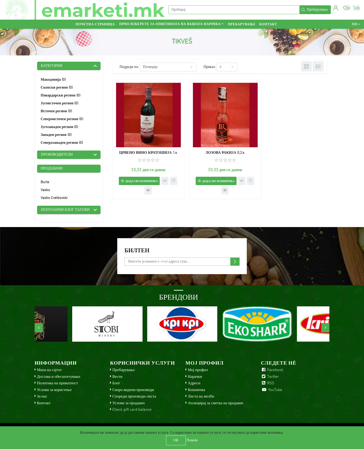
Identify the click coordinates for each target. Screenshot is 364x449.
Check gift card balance (132, 410)
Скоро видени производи (133, 390)
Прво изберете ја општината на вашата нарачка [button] (170, 24)
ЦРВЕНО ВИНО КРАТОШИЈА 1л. (146, 149)
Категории (51, 66)
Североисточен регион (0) (62, 119)
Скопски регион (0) (57, 88)
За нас (42, 396)
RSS (267, 383)
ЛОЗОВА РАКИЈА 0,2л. (220, 149)
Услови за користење (54, 390)
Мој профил (198, 370)
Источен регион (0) (56, 111)
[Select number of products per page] (227, 67)
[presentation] (39, 327)
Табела (306, 66)
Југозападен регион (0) (59, 127)
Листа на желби (201, 396)
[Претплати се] (181, 261)
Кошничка (196, 390)
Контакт (268, 24)
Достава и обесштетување (58, 377)
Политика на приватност (57, 383)
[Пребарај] (234, 10)
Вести (117, 377)
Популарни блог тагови (65, 210)
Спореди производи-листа (134, 396)
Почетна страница (95, 24)
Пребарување (241, 24)
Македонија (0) (53, 80)
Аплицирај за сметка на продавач (215, 403)
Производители (57, 155)
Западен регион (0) (56, 135)
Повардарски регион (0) (60, 95)
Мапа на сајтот (49, 370)
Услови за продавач (128, 403)
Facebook (272, 370)
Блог (116, 383)
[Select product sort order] (168, 67)
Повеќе (192, 440)
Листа (318, 66)
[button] (336, 8)
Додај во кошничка (140, 177)
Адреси (194, 383)
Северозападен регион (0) (62, 143)
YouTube (271, 390)
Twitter (270, 377)
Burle (45, 182)
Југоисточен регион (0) (59, 103)
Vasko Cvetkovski (54, 198)
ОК (175, 440)
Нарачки (195, 377)
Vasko (45, 190)
